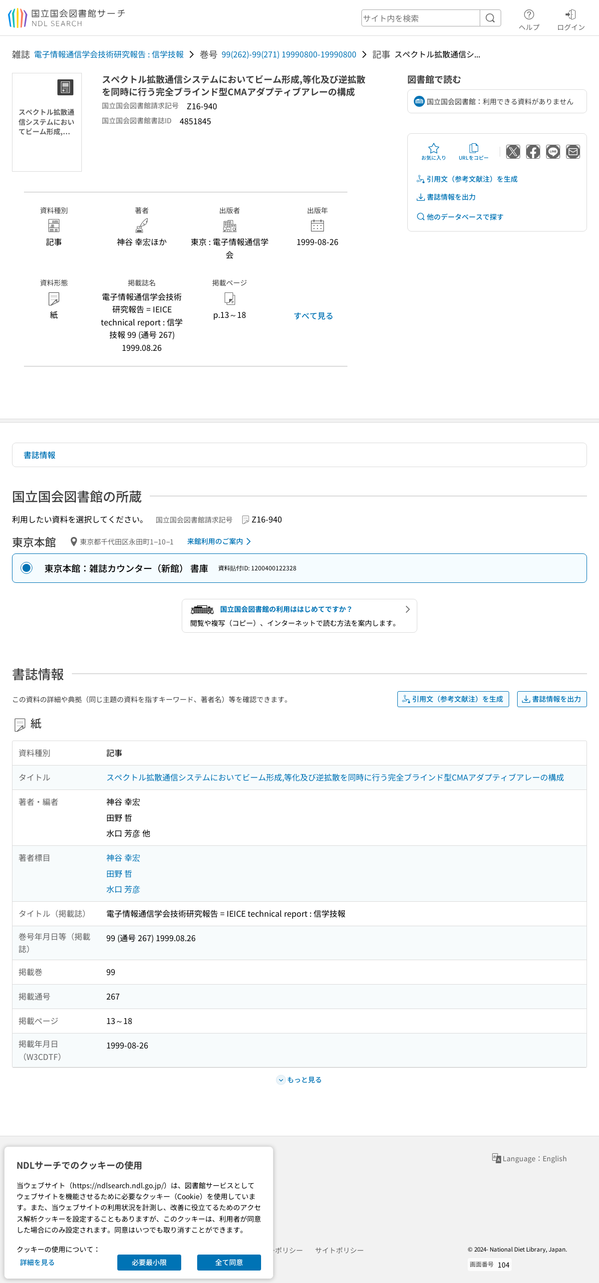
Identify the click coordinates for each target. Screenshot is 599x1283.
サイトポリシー (339, 1250)
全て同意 (229, 1262)
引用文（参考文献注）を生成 (467, 179)
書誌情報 (39, 455)
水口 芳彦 (123, 889)
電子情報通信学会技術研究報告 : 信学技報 (109, 54)
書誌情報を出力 (446, 197)
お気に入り (433, 151)
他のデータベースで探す (460, 217)
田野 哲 (119, 873)
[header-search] (431, 17)
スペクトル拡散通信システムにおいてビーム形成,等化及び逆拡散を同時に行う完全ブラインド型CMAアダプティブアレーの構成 (335, 777)
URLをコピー (474, 151)
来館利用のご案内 (221, 541)
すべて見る (313, 315)
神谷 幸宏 (123, 857)
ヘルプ (529, 18)
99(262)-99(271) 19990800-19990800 (289, 54)
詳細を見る (37, 1262)
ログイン (571, 18)
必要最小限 (149, 1262)
